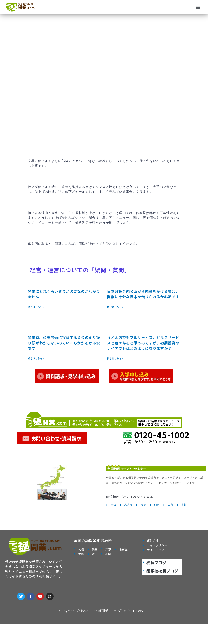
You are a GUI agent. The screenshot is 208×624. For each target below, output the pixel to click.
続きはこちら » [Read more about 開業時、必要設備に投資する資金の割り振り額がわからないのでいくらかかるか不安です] (36, 358)
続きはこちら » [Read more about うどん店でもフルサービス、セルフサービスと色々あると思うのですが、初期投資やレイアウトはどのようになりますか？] (115, 358)
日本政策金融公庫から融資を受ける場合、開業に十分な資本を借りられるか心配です (143, 294)
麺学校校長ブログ (162, 572)
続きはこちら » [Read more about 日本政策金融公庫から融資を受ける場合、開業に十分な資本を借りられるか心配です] (115, 306)
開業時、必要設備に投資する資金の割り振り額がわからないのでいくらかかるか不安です (64, 343)
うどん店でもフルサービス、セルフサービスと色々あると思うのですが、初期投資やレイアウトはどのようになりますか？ (143, 343)
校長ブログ (156, 563)
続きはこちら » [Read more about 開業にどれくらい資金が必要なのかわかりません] (36, 306)
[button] (198, 7)
